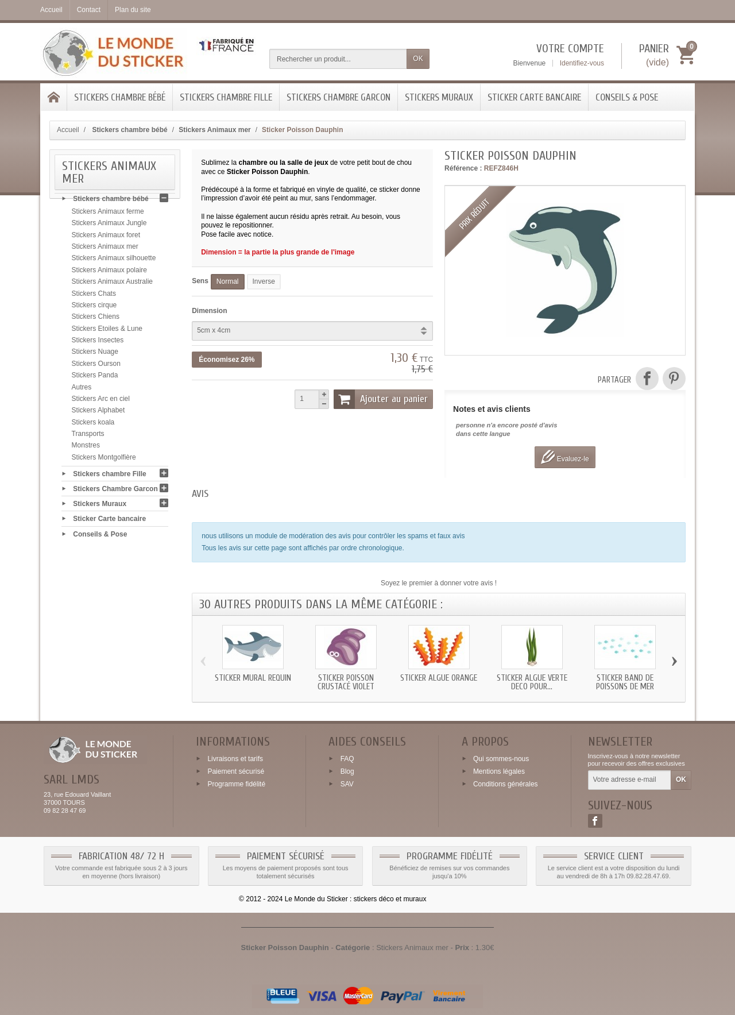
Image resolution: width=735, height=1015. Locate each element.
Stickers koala (93, 425)
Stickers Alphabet (98, 414)
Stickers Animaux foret (106, 238)
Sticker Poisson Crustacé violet (346, 682)
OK (418, 59)
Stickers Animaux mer (105, 250)
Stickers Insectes (98, 343)
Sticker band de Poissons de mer (625, 682)
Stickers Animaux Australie (112, 285)
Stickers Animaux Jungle (109, 226)
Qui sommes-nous (501, 759)
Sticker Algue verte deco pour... (532, 682)
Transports (88, 437)
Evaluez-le (565, 457)
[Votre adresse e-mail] (629, 780)
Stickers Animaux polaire (109, 273)
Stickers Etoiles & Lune (107, 331)
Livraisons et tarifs (235, 759)
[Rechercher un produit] (338, 59)
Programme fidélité (236, 783)
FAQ (347, 759)
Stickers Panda (95, 379)
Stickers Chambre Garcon (338, 97)
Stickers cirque (94, 308)
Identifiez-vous (582, 63)
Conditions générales (505, 783)
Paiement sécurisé (235, 771)
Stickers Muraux (439, 97)
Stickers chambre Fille (226, 97)
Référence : (463, 168)
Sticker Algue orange (438, 678)
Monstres (86, 449)
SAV (347, 783)
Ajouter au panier (381, 399)
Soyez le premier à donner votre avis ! (439, 583)
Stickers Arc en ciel (101, 402)
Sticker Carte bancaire (534, 97)
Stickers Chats (94, 296)
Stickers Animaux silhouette (114, 261)
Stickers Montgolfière (104, 460)
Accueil (68, 130)
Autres (82, 390)
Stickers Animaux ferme (108, 215)
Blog (347, 771)
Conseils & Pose (626, 97)
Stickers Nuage (95, 355)
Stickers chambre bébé (119, 97)
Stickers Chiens (95, 320)
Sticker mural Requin (253, 678)
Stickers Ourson (96, 366)
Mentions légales (499, 771)
